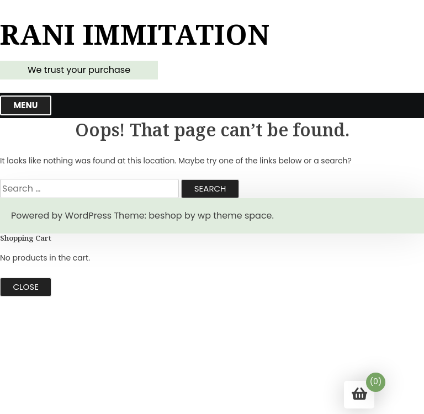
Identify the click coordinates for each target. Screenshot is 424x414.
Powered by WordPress (61, 215)
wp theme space (235, 215)
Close (26, 287)
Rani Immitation (135, 34)
